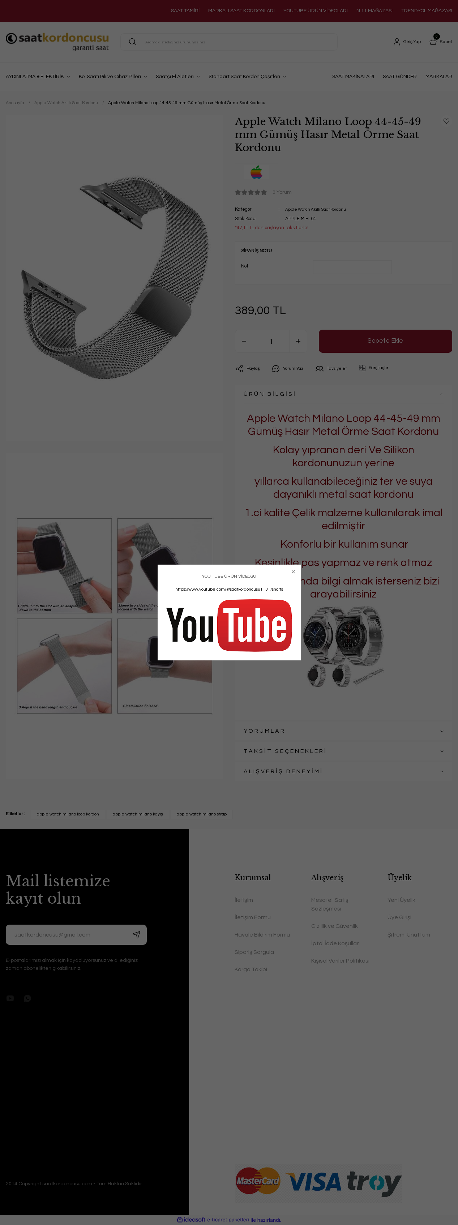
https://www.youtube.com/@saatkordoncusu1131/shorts (229, 589)
